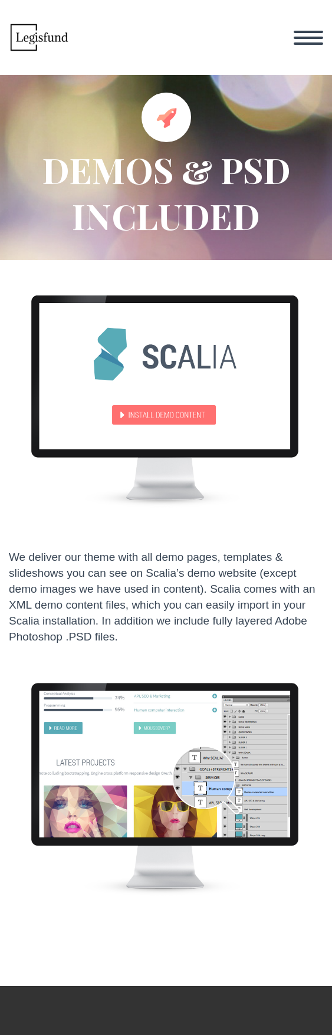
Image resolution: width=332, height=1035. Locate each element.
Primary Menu (308, 38)
